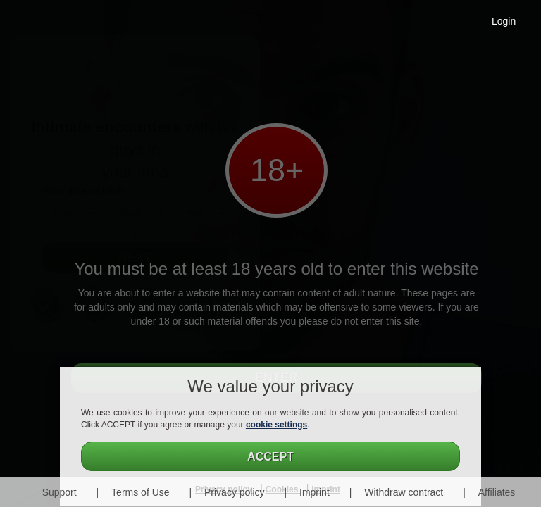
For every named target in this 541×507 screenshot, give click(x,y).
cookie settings (276, 425)
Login (504, 21)
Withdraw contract (403, 492)
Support (59, 492)
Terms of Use (140, 492)
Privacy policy (234, 492)
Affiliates (497, 492)
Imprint (314, 492)
